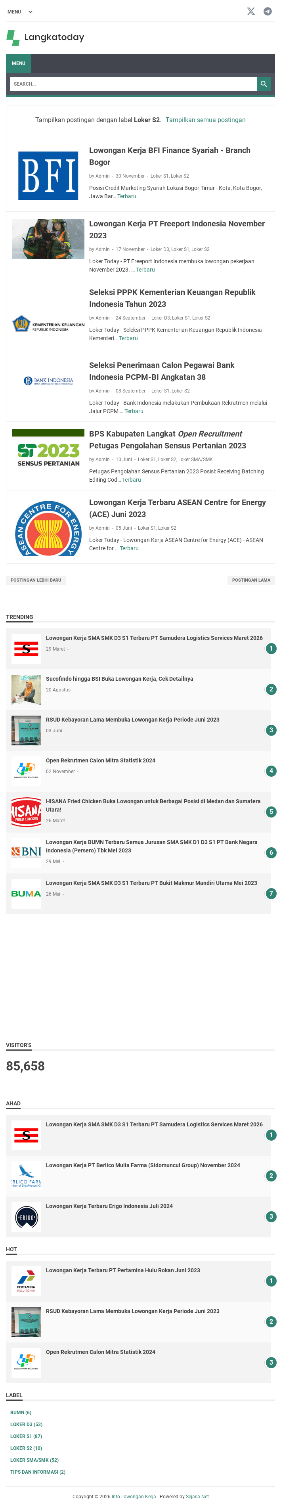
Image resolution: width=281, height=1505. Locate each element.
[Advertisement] (140, 977)
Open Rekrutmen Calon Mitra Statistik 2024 (100, 760)
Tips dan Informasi (37, 1472)
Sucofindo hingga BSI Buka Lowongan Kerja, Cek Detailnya (119, 679)
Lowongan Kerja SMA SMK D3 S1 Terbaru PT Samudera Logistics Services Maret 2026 (154, 638)
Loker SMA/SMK (195, 459)
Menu (18, 63)
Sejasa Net (197, 1496)
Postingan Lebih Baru (36, 580)
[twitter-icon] (251, 12)
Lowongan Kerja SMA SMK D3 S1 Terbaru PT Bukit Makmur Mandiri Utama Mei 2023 (151, 883)
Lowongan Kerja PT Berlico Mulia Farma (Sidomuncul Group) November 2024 (143, 1165)
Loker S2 (180, 176)
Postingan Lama (251, 580)
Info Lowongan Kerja (134, 1496)
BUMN (20, 1412)
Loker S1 (160, 176)
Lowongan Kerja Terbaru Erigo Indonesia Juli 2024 (109, 1206)
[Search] (133, 84)
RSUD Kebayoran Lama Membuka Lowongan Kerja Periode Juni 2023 (133, 719)
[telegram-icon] (268, 12)
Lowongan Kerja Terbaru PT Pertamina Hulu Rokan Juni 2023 (123, 1270)
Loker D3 (160, 249)
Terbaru (126, 196)
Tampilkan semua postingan (206, 120)
